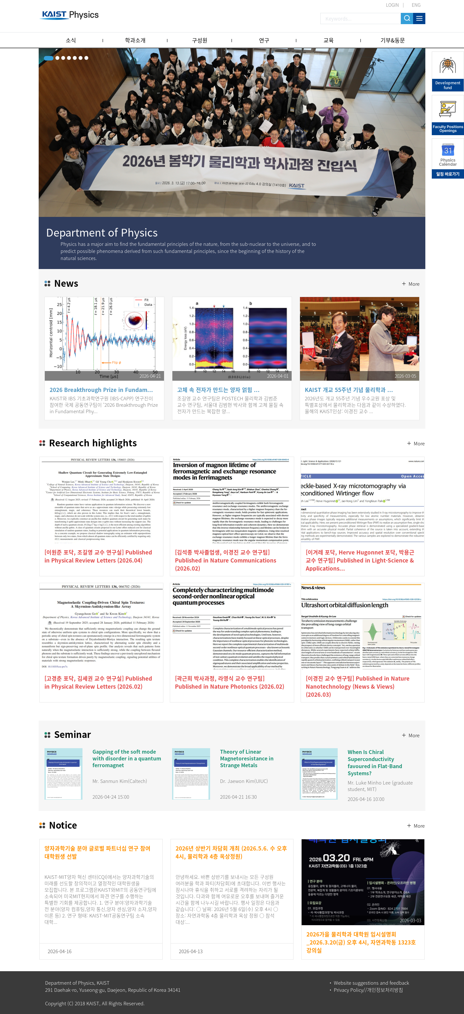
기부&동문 (393, 40)
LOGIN (392, 5)
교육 (329, 40)
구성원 (200, 40)
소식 (71, 40)
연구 (264, 40)
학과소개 (135, 40)
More (413, 269)
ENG (416, 5)
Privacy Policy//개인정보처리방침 (368, 989)
